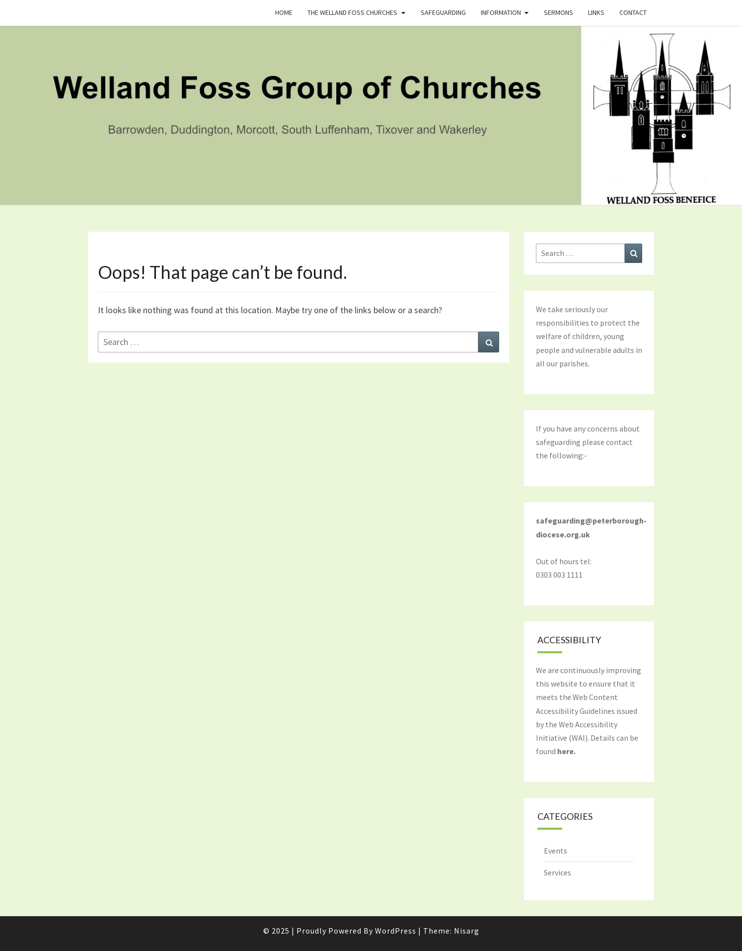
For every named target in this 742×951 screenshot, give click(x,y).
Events (555, 851)
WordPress (395, 931)
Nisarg (466, 931)
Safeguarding (443, 12)
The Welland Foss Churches (352, 12)
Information (501, 12)
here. (566, 751)
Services (557, 872)
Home (284, 12)
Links (596, 12)
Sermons (558, 12)
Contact (633, 12)
